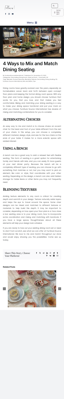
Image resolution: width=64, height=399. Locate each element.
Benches (21, 79)
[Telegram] (54, 253)
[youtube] (12, 14)
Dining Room (23, 77)
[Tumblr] (57, 253)
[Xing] (54, 255)
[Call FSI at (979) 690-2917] (57, 12)
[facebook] (5, 14)
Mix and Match (27, 81)
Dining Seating (50, 79)
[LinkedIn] (47, 253)
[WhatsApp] (50, 253)
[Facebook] (36, 253)
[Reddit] (43, 253)
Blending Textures (31, 79)
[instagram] (9, 14)
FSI (56, 79)
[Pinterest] (47, 255)
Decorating (14, 77)
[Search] (53, 5)
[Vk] (50, 255)
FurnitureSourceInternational (14, 75)
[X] (40, 253)
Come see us (54, 237)
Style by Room (33, 77)
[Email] (57, 255)
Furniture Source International (12, 81)
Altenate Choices (12, 79)
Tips (34, 81)
